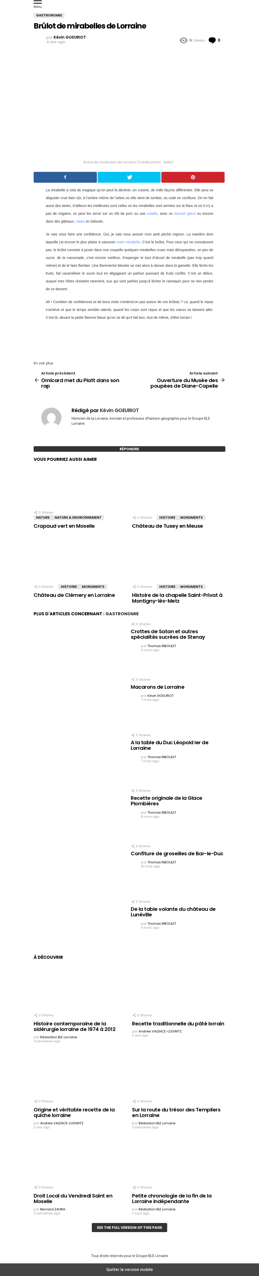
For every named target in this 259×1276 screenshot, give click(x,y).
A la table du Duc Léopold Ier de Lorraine (169, 745)
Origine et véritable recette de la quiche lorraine (74, 1112)
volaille (152, 213)
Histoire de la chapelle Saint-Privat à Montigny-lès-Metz (177, 598)
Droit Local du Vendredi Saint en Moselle (73, 1198)
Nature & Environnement (78, 517)
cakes (80, 221)
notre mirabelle (128, 242)
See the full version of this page (129, 1227)
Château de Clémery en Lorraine (74, 595)
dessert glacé (185, 213)
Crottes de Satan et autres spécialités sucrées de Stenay (168, 634)
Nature (43, 517)
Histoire (167, 517)
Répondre (129, 448)
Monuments (191, 517)
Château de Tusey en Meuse (167, 525)
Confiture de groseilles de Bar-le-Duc (177, 853)
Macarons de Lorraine (157, 686)
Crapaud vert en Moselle (64, 525)
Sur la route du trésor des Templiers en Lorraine (176, 1112)
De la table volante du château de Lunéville (173, 912)
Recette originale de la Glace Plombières (166, 800)
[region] (129, 339)
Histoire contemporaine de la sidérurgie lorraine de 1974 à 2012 (74, 1026)
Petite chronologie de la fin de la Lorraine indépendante (171, 1198)
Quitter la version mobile (129, 1269)
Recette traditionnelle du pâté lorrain (178, 1023)
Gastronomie (122, 614)
